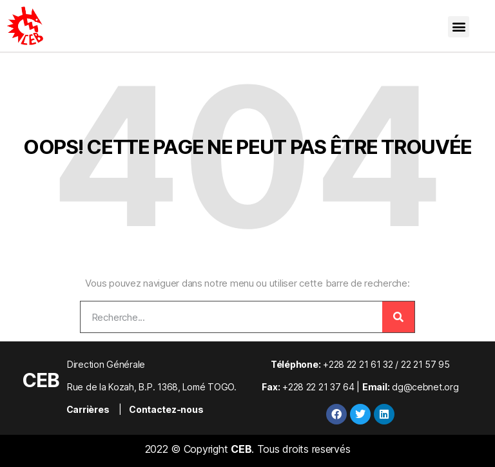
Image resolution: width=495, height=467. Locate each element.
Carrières (88, 409)
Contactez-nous (166, 409)
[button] (458, 26)
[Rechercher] (398, 316)
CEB (40, 380)
